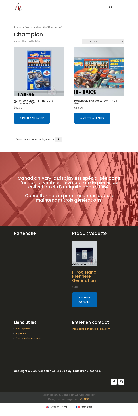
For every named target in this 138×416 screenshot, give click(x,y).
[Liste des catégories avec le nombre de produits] (34, 139)
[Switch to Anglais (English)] (59, 406)
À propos (21, 333)
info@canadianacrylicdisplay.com (91, 328)
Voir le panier (23, 328)
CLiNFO (84, 399)
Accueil (18, 27)
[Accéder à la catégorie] (58, 139)
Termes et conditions (28, 338)
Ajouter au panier (32, 118)
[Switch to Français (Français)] (84, 406)
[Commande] (103, 41)
